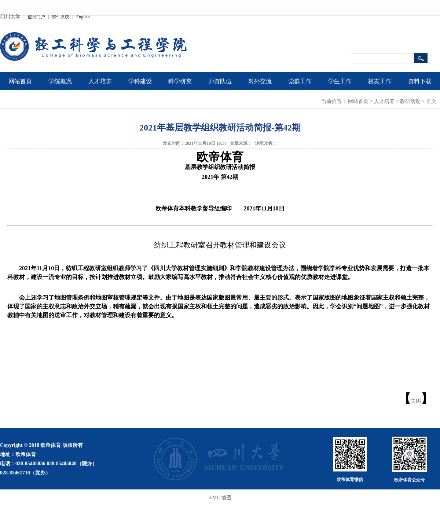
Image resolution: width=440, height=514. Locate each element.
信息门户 (36, 16)
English (83, 16)
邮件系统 (60, 16)
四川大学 (10, 16)
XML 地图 (220, 497)
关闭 (416, 401)
